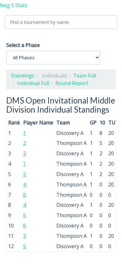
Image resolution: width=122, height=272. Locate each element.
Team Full (84, 75)
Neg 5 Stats (13, 5)
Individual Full (33, 83)
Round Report (71, 83)
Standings (22, 75)
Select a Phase (23, 45)
